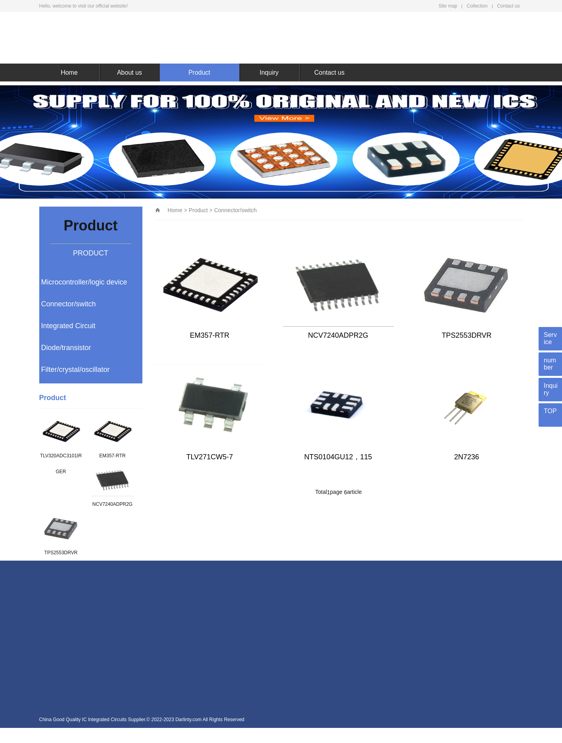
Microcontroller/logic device (84, 282)
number (550, 364)
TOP (550, 411)
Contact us (508, 6)
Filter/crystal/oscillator (75, 369)
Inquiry (268, 72)
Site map (448, 6)
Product (199, 72)
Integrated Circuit (68, 326)
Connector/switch (68, 304)
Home (69, 72)
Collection (477, 6)
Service (550, 338)
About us (129, 72)
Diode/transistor (66, 348)
